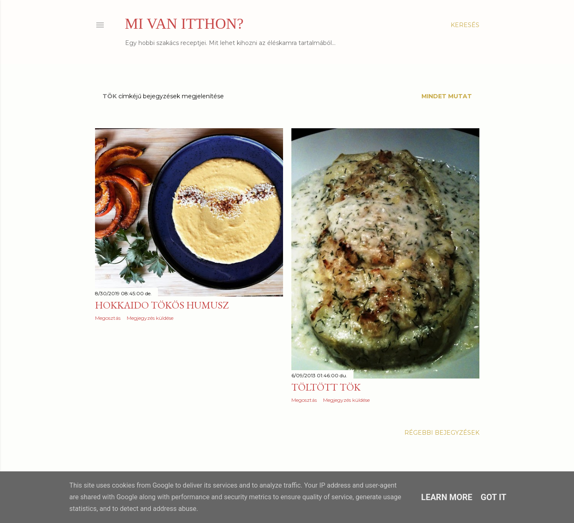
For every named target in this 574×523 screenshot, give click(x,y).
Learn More (446, 497)
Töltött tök (326, 387)
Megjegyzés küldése (150, 318)
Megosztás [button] (107, 318)
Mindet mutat (446, 96)
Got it (493, 497)
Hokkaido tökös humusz (161, 305)
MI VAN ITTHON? (184, 23)
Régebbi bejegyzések (441, 432)
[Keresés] (465, 25)
